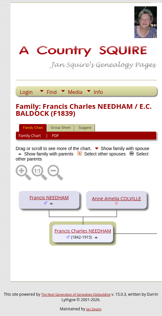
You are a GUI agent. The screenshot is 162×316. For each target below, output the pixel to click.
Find (52, 92)
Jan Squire (93, 309)
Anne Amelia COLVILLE (116, 198)
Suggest (84, 127)
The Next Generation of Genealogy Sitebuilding (76, 294)
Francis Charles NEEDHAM (82, 230)
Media (75, 92)
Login (26, 92)
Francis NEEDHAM (49, 197)
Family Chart (33, 127)
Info (98, 92)
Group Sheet (61, 127)
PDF (55, 135)
